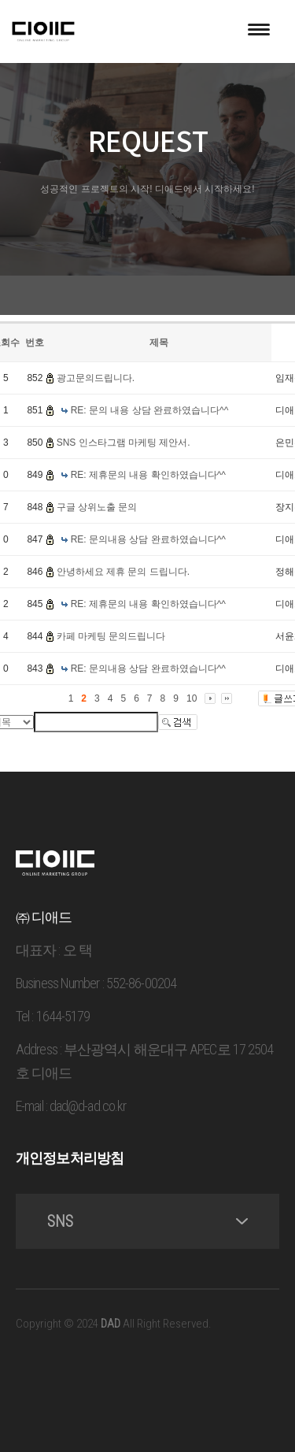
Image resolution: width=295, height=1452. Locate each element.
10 (191, 698)
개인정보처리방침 (70, 1158)
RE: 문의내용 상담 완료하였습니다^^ (148, 539)
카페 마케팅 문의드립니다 (111, 636)
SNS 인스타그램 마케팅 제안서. (123, 442)
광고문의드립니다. (96, 377)
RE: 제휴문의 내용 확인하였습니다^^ (148, 474)
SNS (147, 1221)
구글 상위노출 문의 (97, 507)
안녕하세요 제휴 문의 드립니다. (123, 571)
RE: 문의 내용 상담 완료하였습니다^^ (150, 410)
